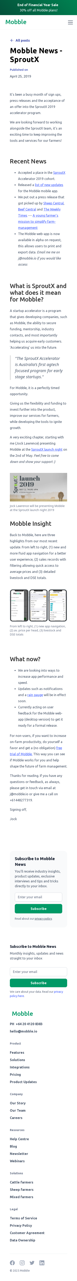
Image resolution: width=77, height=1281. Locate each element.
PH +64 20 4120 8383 (26, 1024)
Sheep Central (53, 203)
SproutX (59, 172)
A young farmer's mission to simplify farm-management (38, 222)
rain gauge (35, 695)
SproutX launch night (46, 449)
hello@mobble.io (23, 1031)
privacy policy (43, 918)
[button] (70, 22)
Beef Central (27, 209)
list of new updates (49, 185)
